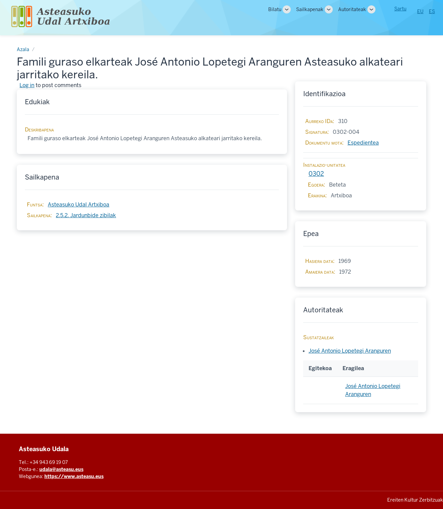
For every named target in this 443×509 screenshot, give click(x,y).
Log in (26, 85)
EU (420, 11)
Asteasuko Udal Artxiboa (78, 204)
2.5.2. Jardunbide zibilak (86, 215)
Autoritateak (352, 9)
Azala (23, 49)
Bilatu (274, 9)
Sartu (400, 9)
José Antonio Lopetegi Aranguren (350, 350)
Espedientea (363, 142)
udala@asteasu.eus (61, 469)
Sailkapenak (309, 9)
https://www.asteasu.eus (74, 476)
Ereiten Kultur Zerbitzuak (415, 500)
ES (432, 11)
